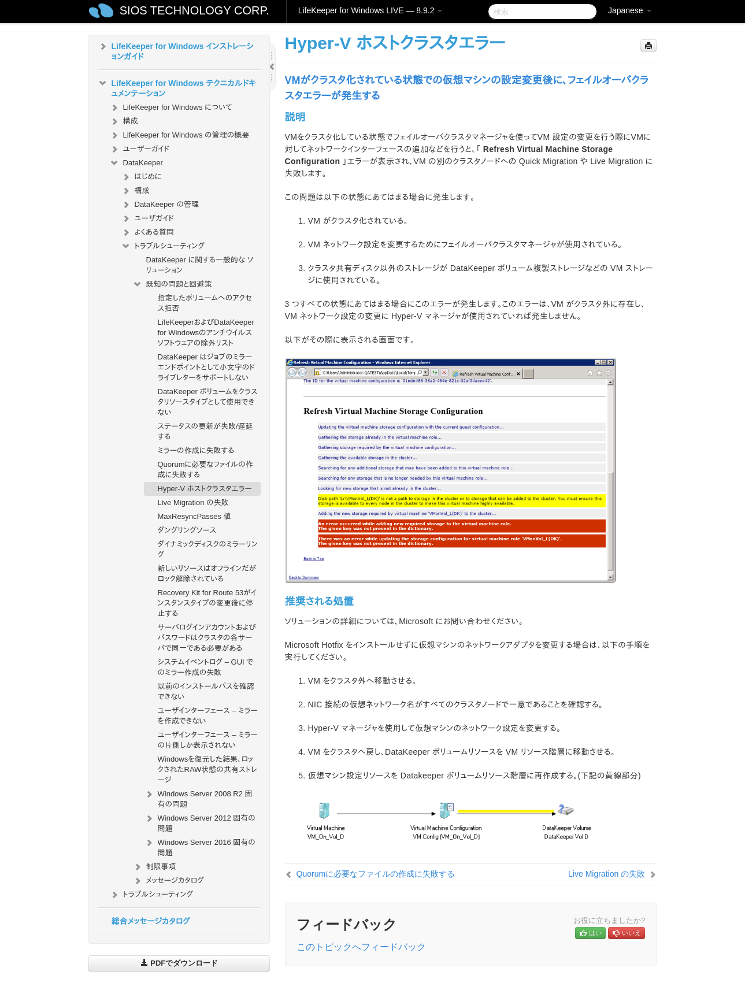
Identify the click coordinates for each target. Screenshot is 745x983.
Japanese (629, 10)
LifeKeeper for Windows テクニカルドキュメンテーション (177, 87)
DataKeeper (136, 163)
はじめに (141, 177)
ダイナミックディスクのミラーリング (208, 549)
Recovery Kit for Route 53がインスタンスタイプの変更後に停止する (207, 603)
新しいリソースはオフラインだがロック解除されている (207, 573)
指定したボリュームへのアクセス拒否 (205, 303)
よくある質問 (147, 232)
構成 (123, 121)
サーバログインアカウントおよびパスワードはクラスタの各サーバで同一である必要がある (207, 637)
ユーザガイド (148, 218)
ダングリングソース (187, 530)
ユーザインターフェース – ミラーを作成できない (208, 715)
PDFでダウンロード (179, 963)
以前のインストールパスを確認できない (206, 691)
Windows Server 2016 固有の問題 (199, 846)
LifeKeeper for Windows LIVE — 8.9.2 (370, 10)
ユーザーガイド (139, 149)
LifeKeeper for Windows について (170, 107)
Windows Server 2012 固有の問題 (199, 822)
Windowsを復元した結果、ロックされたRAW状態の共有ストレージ (207, 769)
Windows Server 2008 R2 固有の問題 (198, 797)
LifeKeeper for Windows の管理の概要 (179, 135)
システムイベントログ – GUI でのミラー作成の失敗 (206, 667)
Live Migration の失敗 (193, 502)
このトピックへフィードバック (361, 947)
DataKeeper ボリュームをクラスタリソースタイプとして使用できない (208, 402)
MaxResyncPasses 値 (194, 516)
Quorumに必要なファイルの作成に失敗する (205, 469)
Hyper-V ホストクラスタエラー (205, 488)
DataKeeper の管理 (160, 205)
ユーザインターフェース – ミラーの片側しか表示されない (208, 740)
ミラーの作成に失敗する (196, 450)
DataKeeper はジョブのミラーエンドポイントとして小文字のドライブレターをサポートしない (206, 367)
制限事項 (154, 867)
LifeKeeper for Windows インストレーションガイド (176, 50)
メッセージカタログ (168, 881)
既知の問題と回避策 (172, 284)
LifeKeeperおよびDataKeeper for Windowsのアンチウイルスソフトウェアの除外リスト (206, 332)
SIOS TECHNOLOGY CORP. (194, 10)
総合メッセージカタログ (151, 921)
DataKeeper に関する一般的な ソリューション (200, 265)
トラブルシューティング (163, 246)
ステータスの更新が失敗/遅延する (205, 431)
